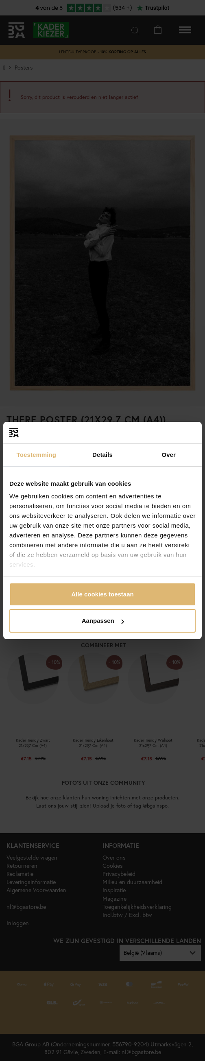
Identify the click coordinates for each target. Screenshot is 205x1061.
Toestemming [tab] (37, 454)
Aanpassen (103, 620)
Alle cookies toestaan (102, 594)
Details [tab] (102, 454)
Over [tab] (168, 454)
